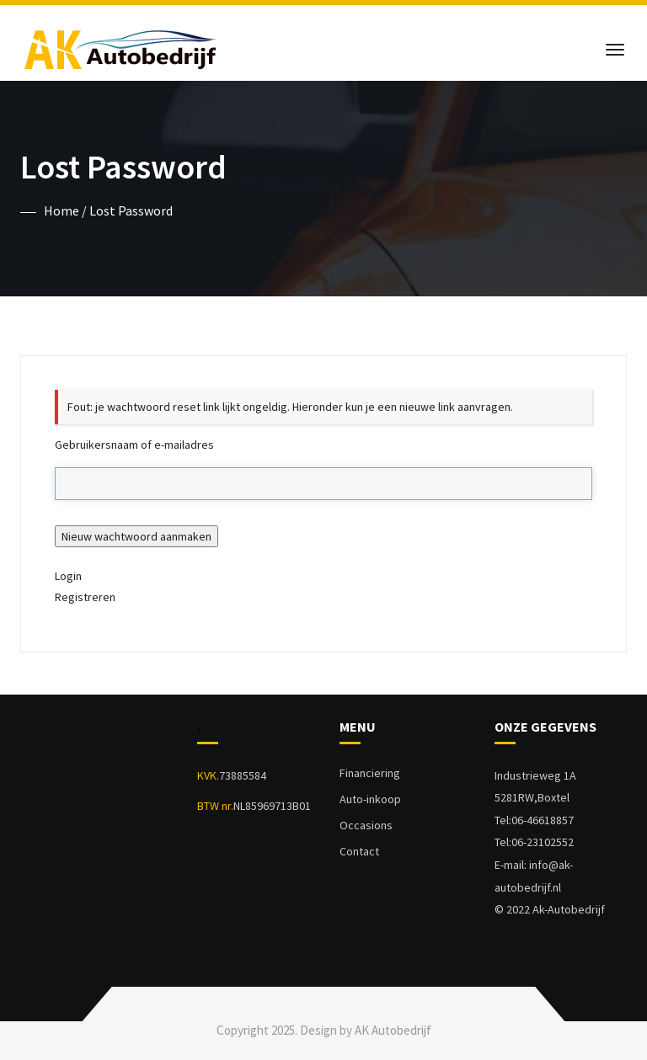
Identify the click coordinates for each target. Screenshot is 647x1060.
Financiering (370, 772)
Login (68, 575)
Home (61, 210)
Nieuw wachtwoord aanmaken (136, 536)
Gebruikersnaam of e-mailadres (134, 444)
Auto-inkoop (370, 799)
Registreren (85, 597)
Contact (359, 851)
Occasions (366, 825)
